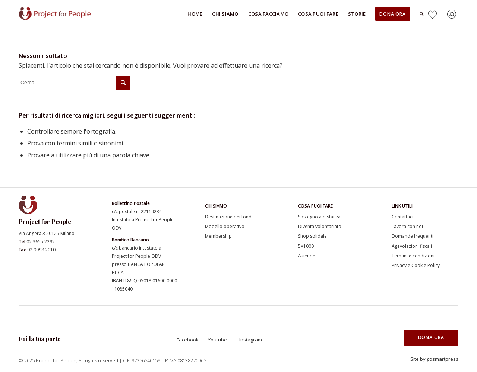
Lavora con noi (407, 226)
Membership (218, 236)
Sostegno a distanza (319, 217)
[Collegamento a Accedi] (452, 15)
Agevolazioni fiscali (412, 246)
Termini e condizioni (413, 256)
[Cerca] (421, 13)
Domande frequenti (412, 236)
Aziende (306, 256)
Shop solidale (312, 236)
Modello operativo (224, 226)
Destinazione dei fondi (229, 217)
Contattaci (402, 217)
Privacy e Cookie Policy (416, 265)
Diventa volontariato (319, 226)
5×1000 (306, 246)
